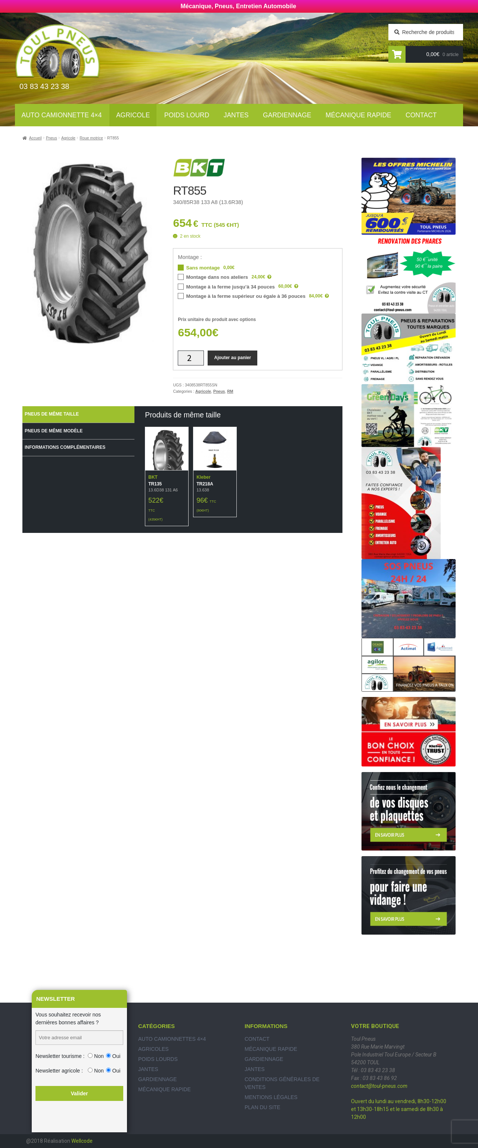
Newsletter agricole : (59, 1071)
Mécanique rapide (358, 115)
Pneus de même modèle (54, 430)
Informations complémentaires (65, 447)
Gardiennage (287, 115)
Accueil (35, 138)
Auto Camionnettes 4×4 (172, 1039)
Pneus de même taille (52, 414)
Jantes (236, 115)
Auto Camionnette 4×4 (62, 115)
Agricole (133, 115)
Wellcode (82, 1141)
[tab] (78, 414)
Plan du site (262, 1107)
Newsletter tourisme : (59, 1056)
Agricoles (153, 1049)
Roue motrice (91, 138)
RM (230, 391)
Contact (421, 115)
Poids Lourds (158, 1059)
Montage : (190, 257)
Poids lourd (186, 115)
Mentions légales (271, 1097)
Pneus (51, 138)
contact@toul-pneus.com (379, 1086)
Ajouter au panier (232, 357)
